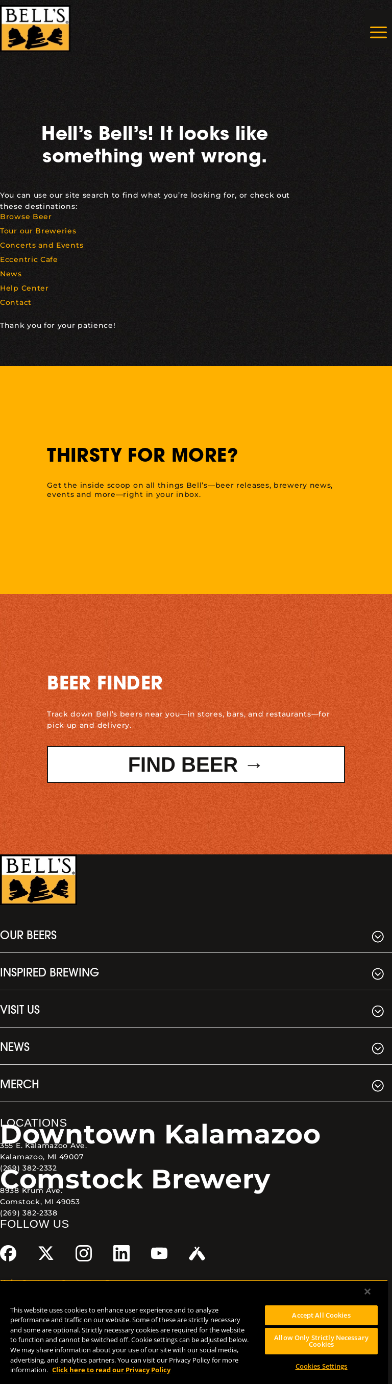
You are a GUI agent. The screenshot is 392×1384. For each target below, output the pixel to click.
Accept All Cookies (321, 1315)
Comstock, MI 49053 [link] (40, 1201)
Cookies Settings (322, 1366)
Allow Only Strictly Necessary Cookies (321, 1341)
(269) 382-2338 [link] (29, 1213)
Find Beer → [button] (196, 764)
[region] (194, 1332)
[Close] (367, 1291)
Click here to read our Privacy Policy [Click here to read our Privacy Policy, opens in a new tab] (111, 1369)
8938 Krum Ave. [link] (31, 1190)
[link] (35, 28)
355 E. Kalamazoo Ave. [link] (43, 1145)
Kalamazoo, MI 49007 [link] (41, 1156)
